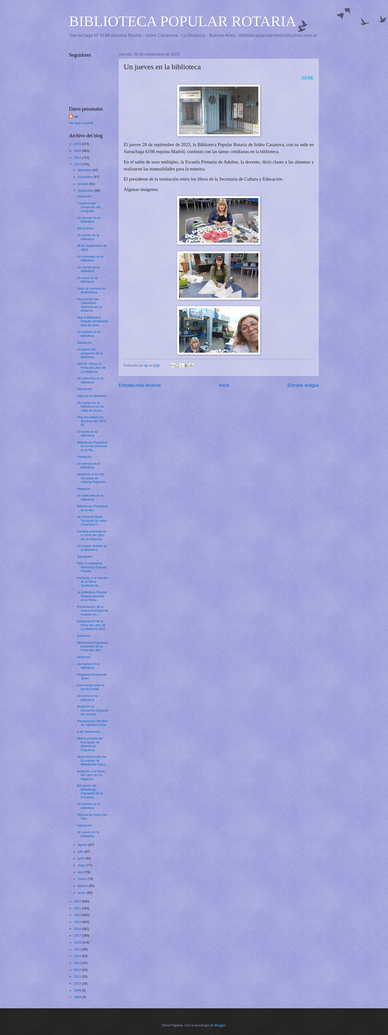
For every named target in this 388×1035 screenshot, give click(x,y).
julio (81, 851)
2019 (78, 922)
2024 (78, 158)
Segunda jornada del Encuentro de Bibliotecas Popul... (92, 760)
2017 (78, 935)
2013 (78, 963)
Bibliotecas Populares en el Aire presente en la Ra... (92, 446)
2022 (78, 901)
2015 (78, 949)
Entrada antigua (303, 385)
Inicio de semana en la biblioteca (91, 290)
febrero (83, 886)
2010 (78, 983)
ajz (76, 116)
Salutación (84, 196)
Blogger (220, 1025)
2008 (78, 997)
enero (82, 893)
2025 (78, 151)
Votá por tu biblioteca (92, 396)
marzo (82, 879)
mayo (82, 865)
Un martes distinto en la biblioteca (92, 548)
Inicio (224, 385)
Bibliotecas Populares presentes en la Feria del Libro (92, 646)
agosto (83, 845)
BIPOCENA (85, 228)
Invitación (83, 489)
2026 (78, 144)
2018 (78, 929)
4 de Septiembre (88, 732)
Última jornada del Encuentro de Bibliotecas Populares (90, 744)
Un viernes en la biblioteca (88, 219)
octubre (83, 184)
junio (81, 858)
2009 (78, 990)
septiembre (86, 190)
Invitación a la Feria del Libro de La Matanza (91, 775)
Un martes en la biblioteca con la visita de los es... (90, 406)
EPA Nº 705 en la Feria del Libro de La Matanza (91, 367)
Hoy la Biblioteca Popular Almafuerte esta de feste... (92, 321)
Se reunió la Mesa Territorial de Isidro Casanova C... (92, 520)
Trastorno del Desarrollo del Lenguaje (88, 207)
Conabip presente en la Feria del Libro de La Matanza (92, 535)
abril (81, 872)
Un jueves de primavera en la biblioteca (90, 353)
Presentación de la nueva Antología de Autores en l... (92, 610)
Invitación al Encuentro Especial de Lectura (92, 710)
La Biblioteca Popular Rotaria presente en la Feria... (92, 596)
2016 (78, 942)
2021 (78, 908)
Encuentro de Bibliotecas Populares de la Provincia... (90, 791)
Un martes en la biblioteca (88, 269)
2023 (78, 164)
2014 (78, 956)
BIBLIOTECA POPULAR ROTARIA (182, 21)
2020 (78, 915)
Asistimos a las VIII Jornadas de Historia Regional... (92, 478)
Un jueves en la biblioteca (88, 237)
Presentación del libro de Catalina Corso (92, 723)
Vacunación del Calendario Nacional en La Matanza (89, 304)
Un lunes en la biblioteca (87, 279)
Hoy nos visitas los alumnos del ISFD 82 (91, 421)
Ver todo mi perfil (81, 123)
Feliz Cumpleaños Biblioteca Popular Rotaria (91, 567)
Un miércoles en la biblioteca (90, 258)
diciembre (85, 170)
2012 (78, 970)
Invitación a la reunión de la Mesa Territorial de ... (92, 581)
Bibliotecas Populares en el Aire (92, 508)
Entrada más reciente (140, 385)
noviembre (86, 177)
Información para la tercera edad (90, 687)
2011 (78, 976)
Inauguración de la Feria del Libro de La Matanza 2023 (91, 625)
